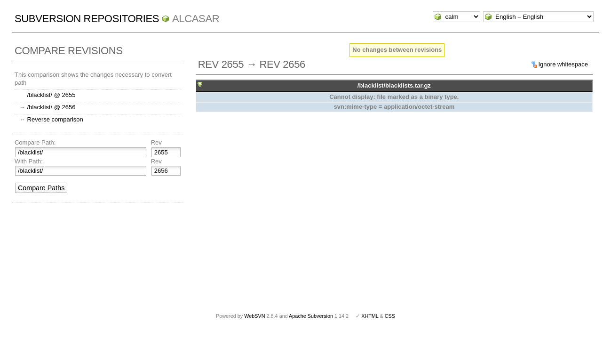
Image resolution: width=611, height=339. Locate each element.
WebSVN (254, 316)
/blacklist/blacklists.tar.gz (394, 85)
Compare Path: (35, 142)
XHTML (369, 316)
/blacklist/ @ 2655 (51, 94)
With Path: (29, 161)
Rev (156, 142)
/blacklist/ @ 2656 (51, 107)
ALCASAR (195, 18)
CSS (390, 316)
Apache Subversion (311, 316)
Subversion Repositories (87, 18)
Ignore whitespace (563, 64)
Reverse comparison (55, 119)
